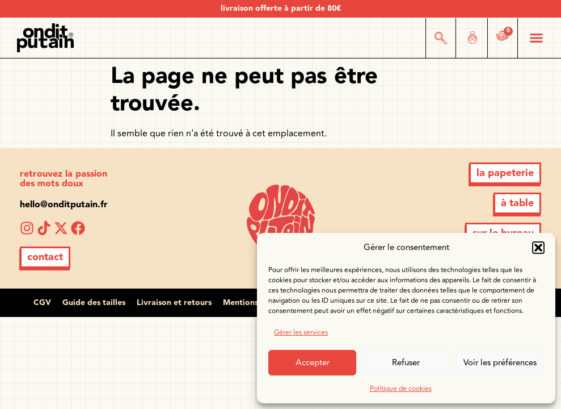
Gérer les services (301, 332)
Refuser (406, 362)
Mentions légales (255, 302)
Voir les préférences (500, 362)
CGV (42, 302)
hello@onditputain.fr (64, 205)
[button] (538, 247)
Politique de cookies (401, 388)
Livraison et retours (174, 302)
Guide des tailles (93, 302)
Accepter (313, 362)
